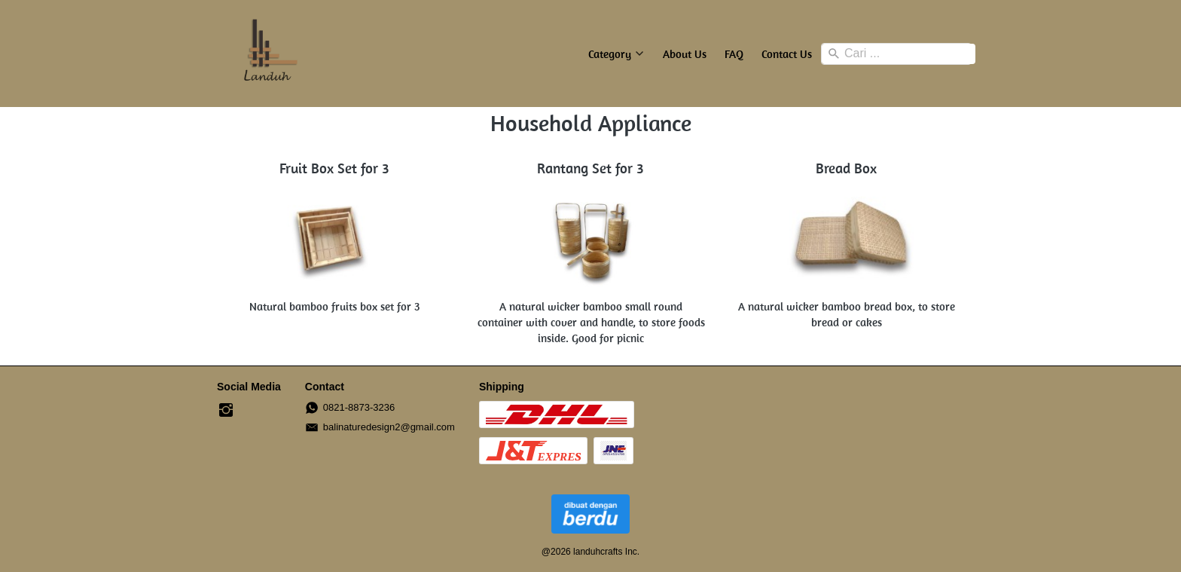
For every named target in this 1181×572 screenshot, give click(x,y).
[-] (226, 411)
